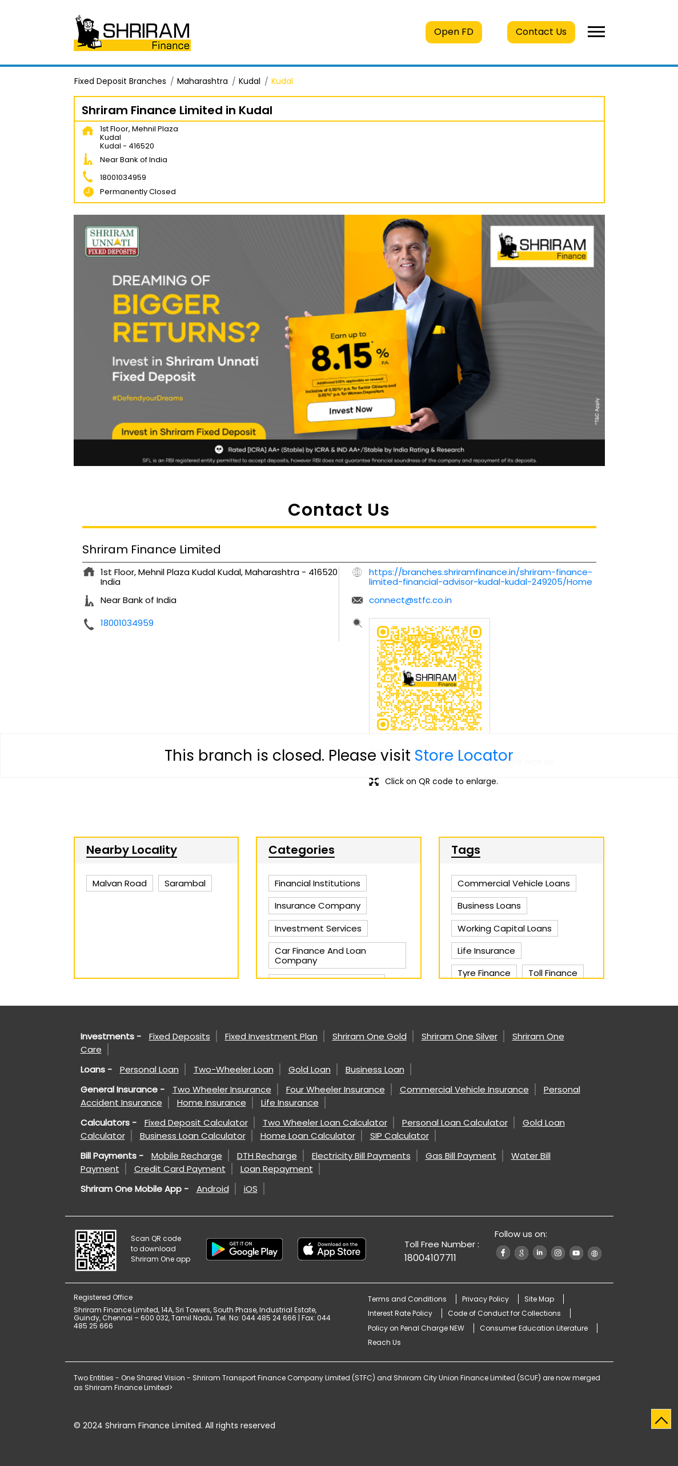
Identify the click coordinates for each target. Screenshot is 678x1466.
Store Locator (464, 755)
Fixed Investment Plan (271, 1036)
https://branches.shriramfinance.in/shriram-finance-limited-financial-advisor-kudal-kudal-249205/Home (480, 577)
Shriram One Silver (460, 1036)
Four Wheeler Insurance (335, 1089)
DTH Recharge (267, 1156)
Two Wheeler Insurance (221, 1089)
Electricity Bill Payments (361, 1156)
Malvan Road (120, 883)
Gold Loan (309, 1069)
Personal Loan (149, 1069)
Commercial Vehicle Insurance (464, 1089)
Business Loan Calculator (193, 1136)
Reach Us (384, 1342)
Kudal (249, 81)
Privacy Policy (485, 1299)
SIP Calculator (399, 1136)
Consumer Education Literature (534, 1328)
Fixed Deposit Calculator (196, 1122)
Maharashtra (202, 81)
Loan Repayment (276, 1169)
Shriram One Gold (369, 1036)
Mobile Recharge (186, 1156)
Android (212, 1189)
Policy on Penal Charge (416, 1328)
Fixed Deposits (179, 1036)
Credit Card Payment (180, 1169)
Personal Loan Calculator (455, 1122)
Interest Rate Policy (400, 1313)
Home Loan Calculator (307, 1136)
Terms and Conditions (407, 1299)
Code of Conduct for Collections (504, 1313)
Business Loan (375, 1069)
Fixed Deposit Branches (120, 81)
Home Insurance (211, 1102)
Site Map (539, 1299)
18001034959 (123, 177)
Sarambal (185, 883)
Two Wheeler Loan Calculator (325, 1122)
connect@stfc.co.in (410, 600)
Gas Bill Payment (461, 1156)
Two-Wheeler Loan (234, 1069)
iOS (251, 1189)
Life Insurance (290, 1102)
